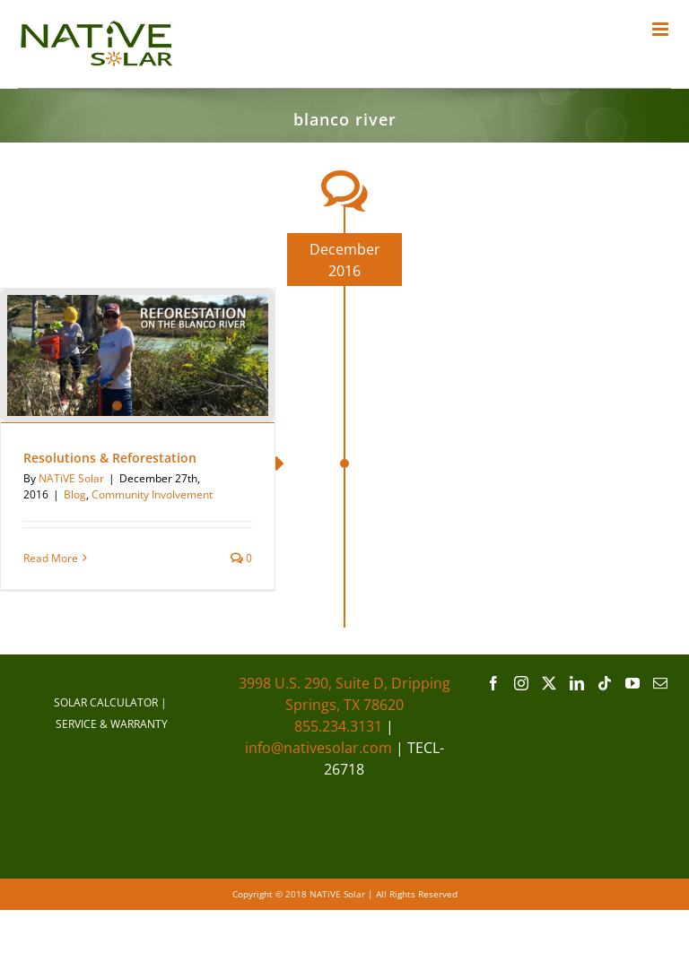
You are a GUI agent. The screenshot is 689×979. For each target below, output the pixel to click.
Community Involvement (152, 494)
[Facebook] (493, 683)
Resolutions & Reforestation (109, 457)
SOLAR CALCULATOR (106, 702)
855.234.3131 (338, 726)
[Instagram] (521, 683)
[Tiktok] (604, 683)
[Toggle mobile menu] (661, 29)
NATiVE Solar (71, 478)
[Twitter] (549, 683)
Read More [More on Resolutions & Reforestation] (50, 558)
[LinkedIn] (577, 683)
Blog (75, 494)
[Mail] (660, 683)
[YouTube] (632, 683)
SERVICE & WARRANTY (112, 724)
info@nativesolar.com (318, 748)
